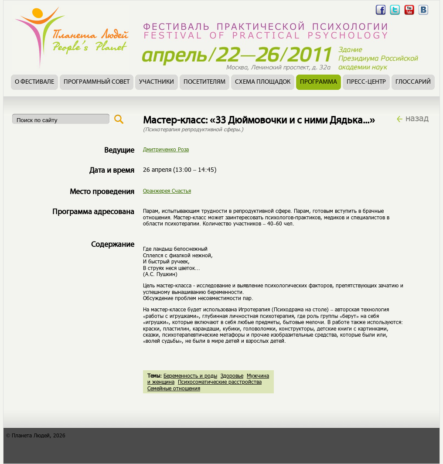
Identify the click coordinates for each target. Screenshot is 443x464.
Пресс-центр (366, 82)
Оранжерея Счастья (167, 191)
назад (417, 118)
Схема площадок (262, 82)
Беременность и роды (190, 375)
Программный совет (96, 82)
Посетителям (204, 82)
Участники (156, 82)
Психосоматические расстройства (220, 382)
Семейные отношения (173, 388)
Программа (318, 82)
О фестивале (34, 82)
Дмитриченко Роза (166, 149)
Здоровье (232, 375)
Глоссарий (413, 82)
